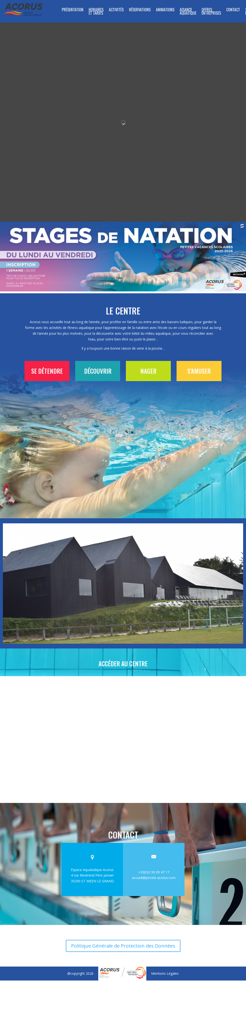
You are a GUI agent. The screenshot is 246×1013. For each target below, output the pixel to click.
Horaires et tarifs (96, 12)
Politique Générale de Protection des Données (123, 942)
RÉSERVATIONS (140, 10)
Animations (165, 10)
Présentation (72, 10)
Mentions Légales (165, 970)
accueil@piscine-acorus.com (154, 874)
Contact (233, 10)
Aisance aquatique (188, 12)
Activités (116, 10)
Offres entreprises (211, 12)
